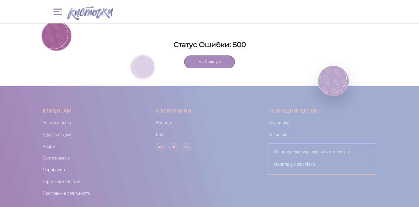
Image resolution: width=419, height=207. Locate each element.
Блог (160, 134)
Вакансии (278, 134)
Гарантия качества (61, 181)
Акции (49, 146)
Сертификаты (56, 158)
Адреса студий (57, 134)
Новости (164, 122)
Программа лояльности (67, 193)
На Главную (209, 61)
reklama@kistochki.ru (294, 164)
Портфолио (54, 169)
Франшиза (279, 122)
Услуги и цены (57, 122)
